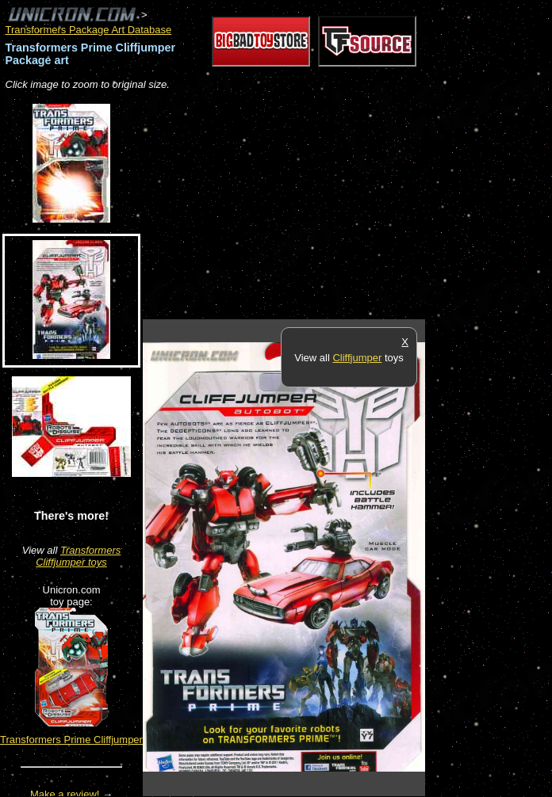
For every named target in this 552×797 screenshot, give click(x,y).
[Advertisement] (328, 206)
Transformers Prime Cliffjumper (71, 740)
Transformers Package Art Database (89, 30)
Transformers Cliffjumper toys (78, 556)
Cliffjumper (356, 358)
